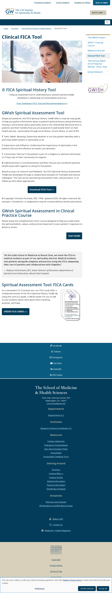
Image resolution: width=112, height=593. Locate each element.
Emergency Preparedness (56, 446)
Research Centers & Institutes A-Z (56, 429)
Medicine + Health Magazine (58, 532)
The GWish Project (96, 39)
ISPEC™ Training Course (95, 45)
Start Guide (74, 237)
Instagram (57, 358)
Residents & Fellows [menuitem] (82, 2)
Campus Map (55, 475)
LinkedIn (57, 370)
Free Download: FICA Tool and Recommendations (41, 104)
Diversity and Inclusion (56, 503)
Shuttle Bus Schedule (56, 490)
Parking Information (56, 486)
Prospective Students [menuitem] (42, 2)
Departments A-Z (56, 416)
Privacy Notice (56, 567)
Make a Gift (58, 520)
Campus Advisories (56, 443)
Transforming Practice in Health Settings (36, 30)
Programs (14, 30)
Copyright (56, 561)
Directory (56, 471)
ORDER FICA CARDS (14, 313)
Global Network (95, 73)
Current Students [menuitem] (62, 2)
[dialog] (56, 585)
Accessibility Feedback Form (56, 458)
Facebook (57, 347)
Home (6, 30)
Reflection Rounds (96, 52)
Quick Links (98, 12)
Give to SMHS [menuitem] (102, 3)
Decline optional (86, 588)
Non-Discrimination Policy (56, 450)
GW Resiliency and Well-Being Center (56, 507)
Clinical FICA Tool (96, 57)
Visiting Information (56, 482)
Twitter (57, 352)
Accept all (103, 588)
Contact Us (58, 526)
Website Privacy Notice (72, 580)
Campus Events (56, 479)
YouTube (57, 364)
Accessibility (56, 454)
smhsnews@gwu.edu (56, 405)
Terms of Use (56, 572)
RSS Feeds (57, 376)
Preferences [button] (39, 588)
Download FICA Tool (40, 191)
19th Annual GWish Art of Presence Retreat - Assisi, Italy (97, 65)
